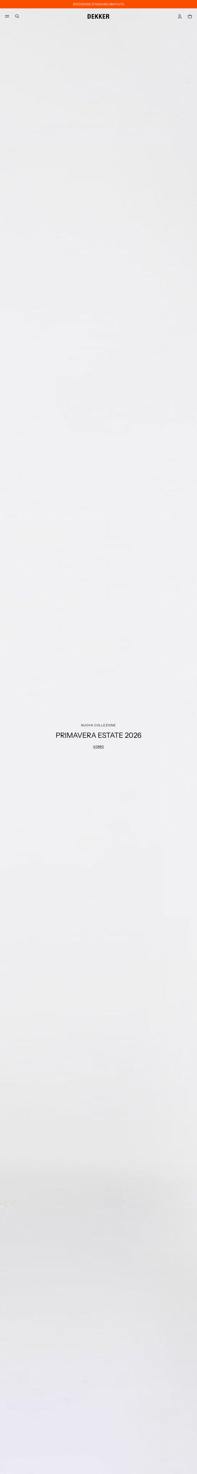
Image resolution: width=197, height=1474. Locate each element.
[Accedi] (180, 16)
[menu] (7, 16)
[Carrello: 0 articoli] (190, 16)
